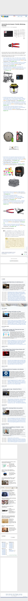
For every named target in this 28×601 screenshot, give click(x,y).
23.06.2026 (3, 553)
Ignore (13, 555)
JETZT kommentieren (14, 260)
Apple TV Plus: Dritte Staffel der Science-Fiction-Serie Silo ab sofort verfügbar (8, 470)
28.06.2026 (3, 549)
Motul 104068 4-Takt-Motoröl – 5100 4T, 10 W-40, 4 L (11, 161)
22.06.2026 (3, 554)
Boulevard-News (5, 326)
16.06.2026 (11, 547)
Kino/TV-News (5, 366)
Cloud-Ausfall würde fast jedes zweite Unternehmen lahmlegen (9, 462)
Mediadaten (16, 594)
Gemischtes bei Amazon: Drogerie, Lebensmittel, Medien (16, 292)
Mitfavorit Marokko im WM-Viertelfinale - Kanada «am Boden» (17, 399)
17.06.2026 (11, 546)
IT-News (3, 278)
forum (26, 262)
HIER (7, 241)
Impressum (20, 594)
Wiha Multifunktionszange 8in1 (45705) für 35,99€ (15, 343)
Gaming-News (5, 346)
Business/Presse (5, 423)
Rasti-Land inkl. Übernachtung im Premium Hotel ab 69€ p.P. (17, 341)
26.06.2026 (3, 551)
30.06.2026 (3, 546)
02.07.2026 (3, 544)
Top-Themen (4, 308)
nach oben (24, 596)
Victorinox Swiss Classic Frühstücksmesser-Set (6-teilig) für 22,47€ (18, 298)
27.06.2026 (3, 550)
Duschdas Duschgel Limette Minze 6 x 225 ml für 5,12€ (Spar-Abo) (18, 299)
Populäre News (11, 550)
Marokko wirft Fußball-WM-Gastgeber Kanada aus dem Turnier (17, 321)
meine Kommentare (9, 555)
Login (18, 16)
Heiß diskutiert (11, 551)
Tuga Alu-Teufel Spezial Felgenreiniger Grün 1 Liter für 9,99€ (17, 300)
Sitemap (7, 594)
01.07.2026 (3, 545)
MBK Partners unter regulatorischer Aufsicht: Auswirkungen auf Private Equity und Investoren (8, 517)
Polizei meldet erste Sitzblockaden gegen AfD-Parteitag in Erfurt (8, 490)
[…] (19, 289)
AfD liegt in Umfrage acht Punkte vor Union (12, 311)
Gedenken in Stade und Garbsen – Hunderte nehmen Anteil (16, 323)
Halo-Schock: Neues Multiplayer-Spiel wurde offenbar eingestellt (17, 360)
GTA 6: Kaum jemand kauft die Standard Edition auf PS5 (16, 363)
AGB (13, 594)
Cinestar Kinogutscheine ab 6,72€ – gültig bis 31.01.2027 (16, 380)
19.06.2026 (11, 544)
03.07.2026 (3, 543)
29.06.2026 (3, 547)
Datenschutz (10, 594)
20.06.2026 (11, 543)
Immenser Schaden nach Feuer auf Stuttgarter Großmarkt (16, 320)
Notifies (16, 555)
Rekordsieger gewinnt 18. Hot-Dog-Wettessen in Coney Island (17, 322)
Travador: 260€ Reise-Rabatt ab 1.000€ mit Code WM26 (16, 342)
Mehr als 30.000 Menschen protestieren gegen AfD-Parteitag (17, 324)
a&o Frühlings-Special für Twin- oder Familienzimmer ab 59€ (17, 344)
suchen (13, 537)
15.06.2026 (11, 548)
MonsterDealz (15, 27)
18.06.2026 (11, 545)
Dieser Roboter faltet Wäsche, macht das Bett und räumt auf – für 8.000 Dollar (8, 478)
